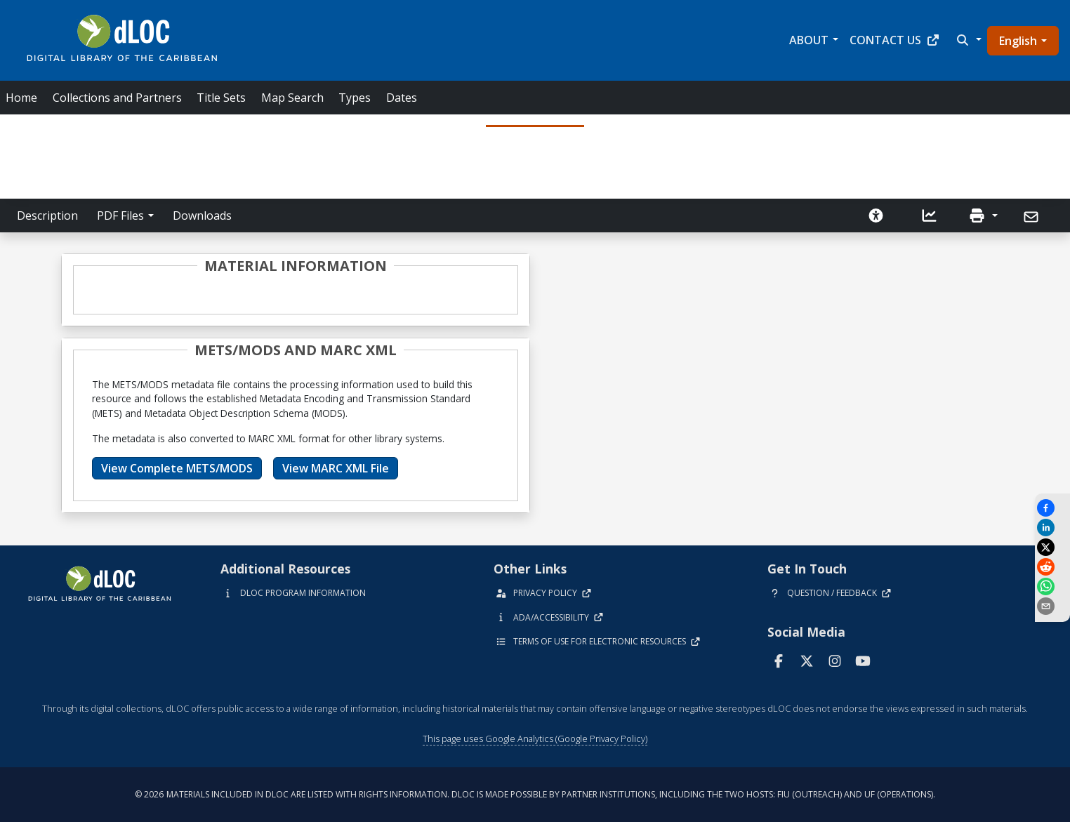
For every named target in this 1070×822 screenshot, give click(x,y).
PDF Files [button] (120, 215)
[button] (967, 40)
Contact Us (895, 40)
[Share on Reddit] (1052, 567)
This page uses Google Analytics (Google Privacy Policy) (535, 738)
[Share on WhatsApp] (1052, 586)
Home (21, 97)
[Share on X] (1052, 547)
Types (354, 97)
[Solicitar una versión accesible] (876, 215)
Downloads (202, 215)
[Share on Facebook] (1052, 508)
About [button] (808, 40)
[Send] (1032, 216)
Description (47, 215)
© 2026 (535, 794)
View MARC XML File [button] (335, 468)
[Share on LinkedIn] (1052, 527)
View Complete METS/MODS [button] (177, 468)
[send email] (1052, 606)
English (1018, 40)
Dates (401, 97)
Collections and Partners (117, 97)
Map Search (292, 97)
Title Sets (221, 97)
